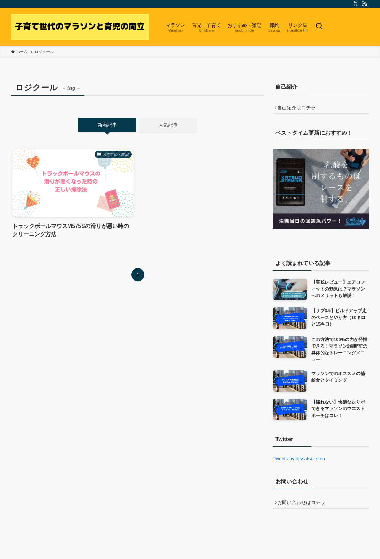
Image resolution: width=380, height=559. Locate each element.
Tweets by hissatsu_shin (299, 461)
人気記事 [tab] (168, 125)
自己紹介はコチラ (299, 109)
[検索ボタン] (319, 27)
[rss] (364, 4)
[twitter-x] (355, 4)
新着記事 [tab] (107, 125)
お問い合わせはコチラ (304, 506)
